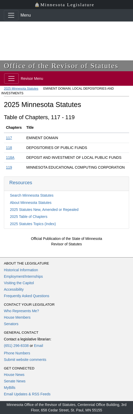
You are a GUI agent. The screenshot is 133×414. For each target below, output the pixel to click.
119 (9, 167)
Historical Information (21, 270)
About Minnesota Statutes (30, 203)
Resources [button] (20, 182)
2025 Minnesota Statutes (21, 88)
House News (14, 375)
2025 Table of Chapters (28, 217)
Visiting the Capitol (19, 283)
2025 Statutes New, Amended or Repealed (44, 210)
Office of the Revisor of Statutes (61, 66)
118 (9, 148)
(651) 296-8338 (16, 346)
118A (10, 157)
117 (9, 138)
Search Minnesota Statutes (31, 195)
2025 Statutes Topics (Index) (33, 224)
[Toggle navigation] (11, 15)
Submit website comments (25, 360)
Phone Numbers (17, 353)
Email (38, 346)
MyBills (9, 388)
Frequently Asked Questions (26, 296)
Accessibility (14, 289)
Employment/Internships (23, 276)
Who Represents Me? (21, 311)
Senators (11, 324)
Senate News (14, 381)
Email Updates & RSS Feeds (27, 394)
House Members (17, 317)
